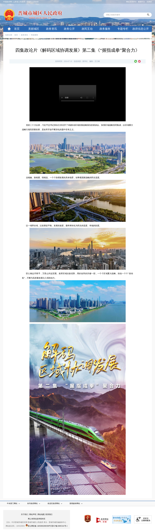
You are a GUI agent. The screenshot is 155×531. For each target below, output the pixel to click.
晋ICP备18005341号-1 (59, 526)
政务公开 (69, 28)
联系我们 (48, 514)
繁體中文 (141, 2)
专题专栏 (122, 28)
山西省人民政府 (19, 2)
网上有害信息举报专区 (36, 519)
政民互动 (87, 28)
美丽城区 (33, 28)
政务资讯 (51, 28)
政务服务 (105, 28)
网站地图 (41, 514)
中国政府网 (7, 2)
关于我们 (24, 514)
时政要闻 (34, 35)
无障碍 (149, 2)
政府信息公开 (140, 28)
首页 (17, 28)
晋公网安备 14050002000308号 (39, 526)
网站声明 (32, 514)
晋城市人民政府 (32, 2)
